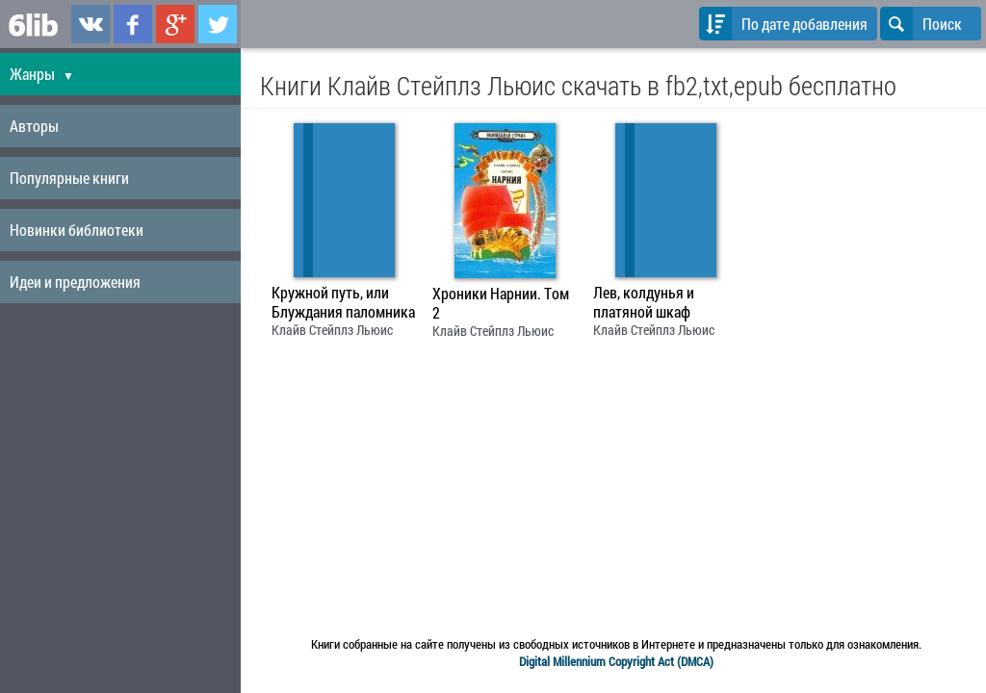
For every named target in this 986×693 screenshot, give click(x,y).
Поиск (921, 23)
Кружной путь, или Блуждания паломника (343, 302)
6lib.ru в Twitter (217, 24)
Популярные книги (69, 177)
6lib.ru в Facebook (133, 24)
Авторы (34, 126)
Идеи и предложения (75, 281)
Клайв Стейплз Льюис (332, 330)
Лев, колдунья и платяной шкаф (643, 302)
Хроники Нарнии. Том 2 (500, 303)
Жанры (42, 74)
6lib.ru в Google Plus (175, 24)
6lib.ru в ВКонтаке (90, 24)
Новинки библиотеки (76, 229)
